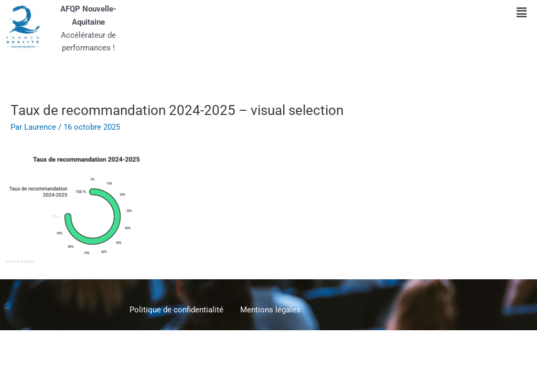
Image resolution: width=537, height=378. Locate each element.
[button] (522, 13)
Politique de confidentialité (176, 309)
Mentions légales (270, 309)
